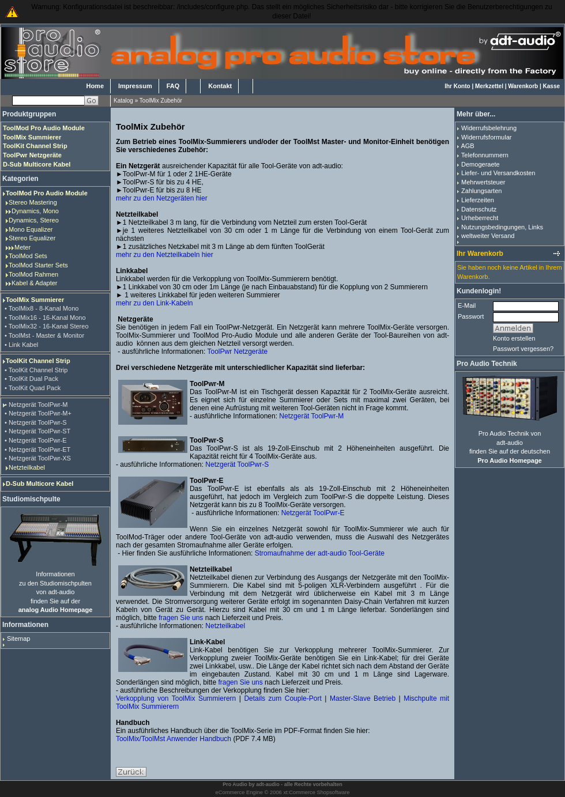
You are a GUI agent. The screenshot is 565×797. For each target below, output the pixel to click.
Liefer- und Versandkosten (498, 172)
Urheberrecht (479, 217)
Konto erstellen (514, 338)
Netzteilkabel (27, 467)
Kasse (551, 86)
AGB (467, 145)
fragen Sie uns (181, 618)
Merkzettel (489, 86)
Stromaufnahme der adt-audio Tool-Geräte (320, 553)
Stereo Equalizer (32, 238)
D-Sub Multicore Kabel (39, 483)
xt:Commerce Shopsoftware (316, 792)
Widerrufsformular (486, 137)
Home (95, 85)
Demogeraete (480, 164)
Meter (22, 247)
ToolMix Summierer (35, 299)
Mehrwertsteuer (483, 182)
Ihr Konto (457, 86)
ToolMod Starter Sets (38, 265)
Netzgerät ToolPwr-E (313, 513)
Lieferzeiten (477, 200)
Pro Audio (235, 784)
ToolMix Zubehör (161, 100)
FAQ (173, 85)
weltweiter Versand (487, 235)
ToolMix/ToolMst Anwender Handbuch (173, 739)
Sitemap (18, 638)
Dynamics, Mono (35, 210)
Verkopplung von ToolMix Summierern (176, 698)
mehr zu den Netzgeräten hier (162, 198)
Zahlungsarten (481, 190)
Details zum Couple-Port (282, 698)
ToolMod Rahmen (33, 274)
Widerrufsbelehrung (489, 127)
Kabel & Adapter (35, 282)
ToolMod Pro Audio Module (47, 193)
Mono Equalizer (30, 229)
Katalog (123, 100)
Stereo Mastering (33, 202)
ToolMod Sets (28, 255)
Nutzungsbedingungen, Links (502, 227)
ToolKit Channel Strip (38, 360)
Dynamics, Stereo (34, 220)
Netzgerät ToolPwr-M (311, 416)
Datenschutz (478, 209)
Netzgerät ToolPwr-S (237, 464)
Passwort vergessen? (523, 348)
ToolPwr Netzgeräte (237, 351)
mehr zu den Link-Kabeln (154, 303)
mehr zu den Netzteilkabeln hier (164, 255)
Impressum (135, 85)
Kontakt (220, 85)
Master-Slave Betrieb (363, 698)
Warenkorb (523, 86)
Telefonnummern (484, 155)
